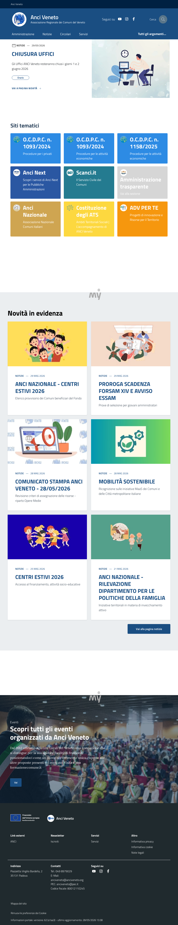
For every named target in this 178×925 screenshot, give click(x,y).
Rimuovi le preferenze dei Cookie (28, 913)
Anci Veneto (17, 4)
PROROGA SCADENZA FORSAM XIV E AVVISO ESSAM (125, 391)
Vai (15, 782)
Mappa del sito (19, 903)
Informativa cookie (142, 847)
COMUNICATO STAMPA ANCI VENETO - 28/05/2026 (49, 485)
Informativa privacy (142, 841)
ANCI (13, 841)
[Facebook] (132, 19)
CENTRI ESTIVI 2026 (39, 577)
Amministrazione (23, 34)
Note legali (137, 852)
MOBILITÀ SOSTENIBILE (127, 481)
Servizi (83, 34)
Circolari (65, 34)
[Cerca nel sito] (163, 19)
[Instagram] (125, 19)
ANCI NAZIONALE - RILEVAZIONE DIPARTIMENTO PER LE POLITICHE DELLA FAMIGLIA (132, 587)
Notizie (47, 34)
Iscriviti (55, 841)
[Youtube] (118, 19)
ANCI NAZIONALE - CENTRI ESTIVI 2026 (47, 387)
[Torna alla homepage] (62, 818)
